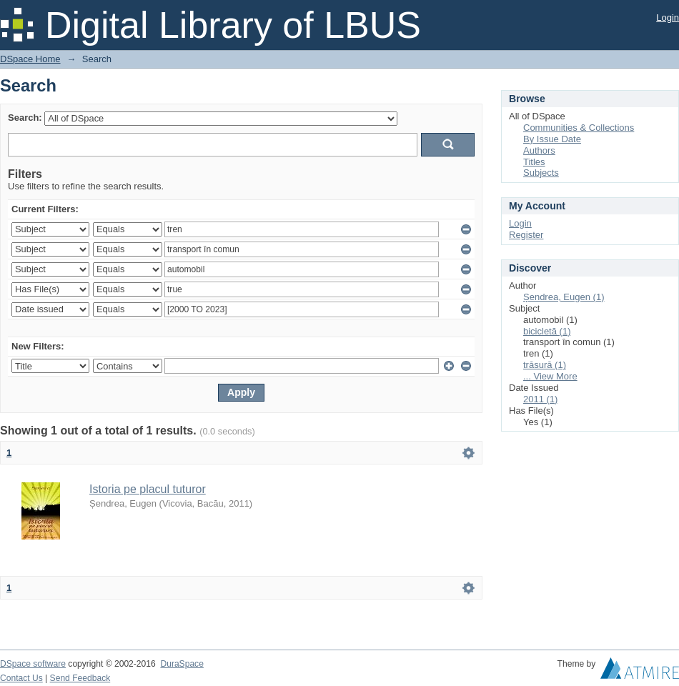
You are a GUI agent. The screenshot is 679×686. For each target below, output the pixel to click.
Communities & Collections (578, 127)
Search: (25, 117)
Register (526, 234)
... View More (550, 376)
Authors (539, 150)
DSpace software (33, 664)
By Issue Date (552, 139)
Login (667, 17)
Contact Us (21, 678)
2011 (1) (540, 399)
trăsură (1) (544, 364)
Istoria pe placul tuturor (147, 489)
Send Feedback (80, 678)
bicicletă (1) (546, 331)
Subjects (541, 172)
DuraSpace (181, 664)
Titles (534, 161)
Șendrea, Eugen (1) (563, 297)
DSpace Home (30, 59)
